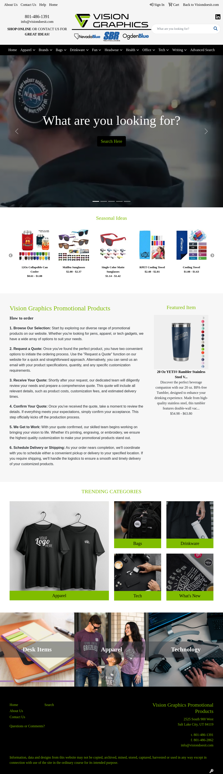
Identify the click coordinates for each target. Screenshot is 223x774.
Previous (10, 255)
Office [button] (146, 50)
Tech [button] (162, 50)
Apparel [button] (26, 50)
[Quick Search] (181, 29)
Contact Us (28, 5)
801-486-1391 (37, 16)
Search (49, 705)
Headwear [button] (112, 50)
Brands (44, 50)
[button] (17, 131)
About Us (11, 5)
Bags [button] (59, 50)
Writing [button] (177, 50)
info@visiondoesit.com (37, 21)
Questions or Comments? (27, 726)
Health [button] (130, 50)
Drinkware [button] (77, 50)
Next (212, 255)
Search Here (111, 141)
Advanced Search (202, 50)
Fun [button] (95, 50)
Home (53, 5)
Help (42, 5)
